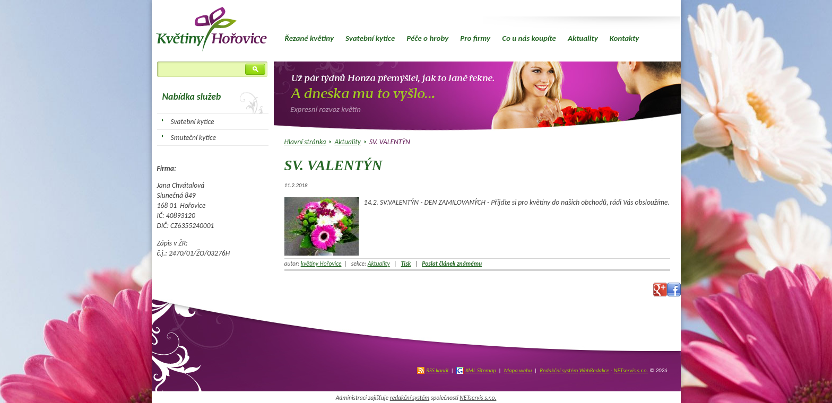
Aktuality (583, 38)
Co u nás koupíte (529, 38)
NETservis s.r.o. (630, 370)
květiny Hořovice (321, 263)
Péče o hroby (427, 38)
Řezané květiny (309, 38)
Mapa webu (518, 370)
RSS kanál (437, 370)
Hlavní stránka (305, 141)
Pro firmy (475, 38)
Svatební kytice (370, 38)
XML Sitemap (480, 370)
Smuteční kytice (193, 137)
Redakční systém (559, 370)
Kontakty (624, 38)
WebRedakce (594, 370)
